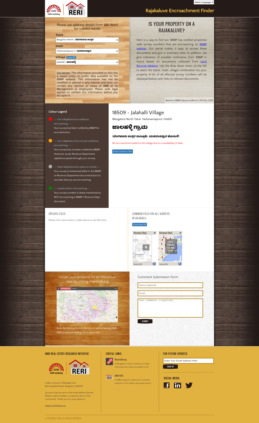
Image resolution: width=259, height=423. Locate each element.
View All (71, 57)
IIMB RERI (119, 375)
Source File (138, 264)
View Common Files (122, 151)
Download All (139, 224)
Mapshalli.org (121, 359)
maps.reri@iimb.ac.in (55, 405)
